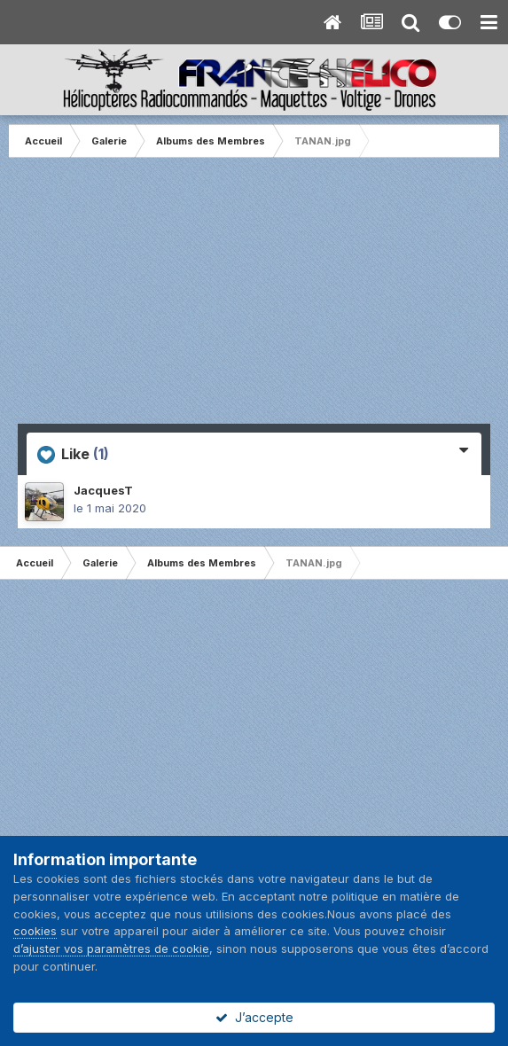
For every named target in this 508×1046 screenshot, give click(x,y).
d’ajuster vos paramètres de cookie (111, 948)
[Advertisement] (254, 300)
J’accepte (254, 1017)
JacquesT (103, 490)
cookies (35, 931)
